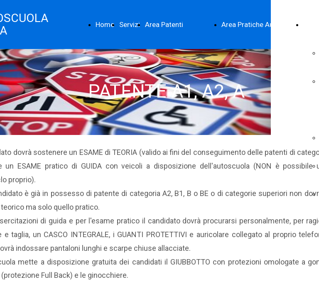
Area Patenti (164, 24)
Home (105, 24)
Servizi (129, 24)
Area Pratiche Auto (250, 24)
